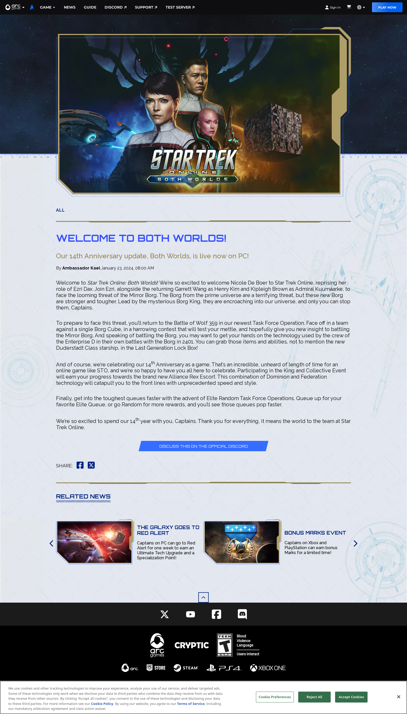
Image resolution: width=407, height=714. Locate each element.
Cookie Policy (102, 704)
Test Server (180, 7)
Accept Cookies (351, 697)
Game (48, 7)
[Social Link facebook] (216, 614)
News (70, 7)
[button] (15, 7)
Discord (116, 7)
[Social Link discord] (242, 614)
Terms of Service (191, 704)
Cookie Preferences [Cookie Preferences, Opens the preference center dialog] (275, 697)
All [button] (60, 210)
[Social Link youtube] (190, 614)
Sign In (333, 7)
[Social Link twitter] (164, 614)
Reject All (314, 697)
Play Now (387, 7)
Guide (90, 7)
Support (146, 7)
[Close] (398, 697)
